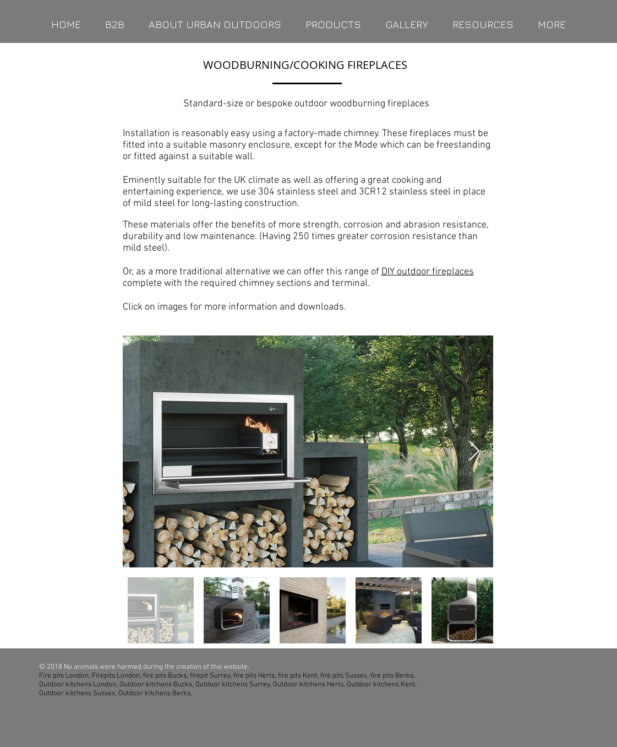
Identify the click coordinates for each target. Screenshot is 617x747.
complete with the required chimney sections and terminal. (246, 283)
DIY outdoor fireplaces (427, 272)
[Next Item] (474, 451)
